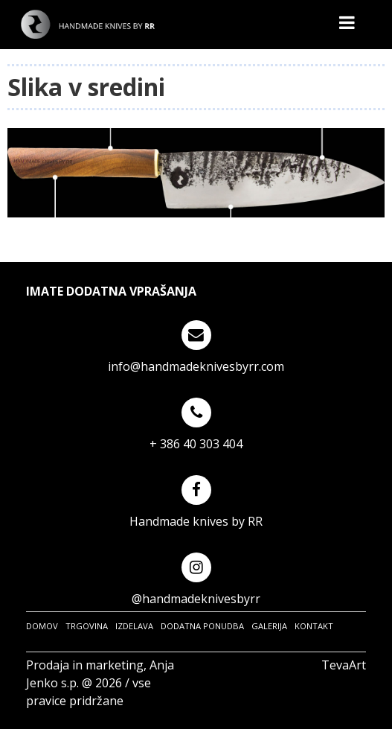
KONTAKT (314, 625)
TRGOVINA (86, 625)
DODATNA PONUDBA (202, 625)
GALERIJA (269, 625)
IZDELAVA (134, 625)
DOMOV (42, 625)
